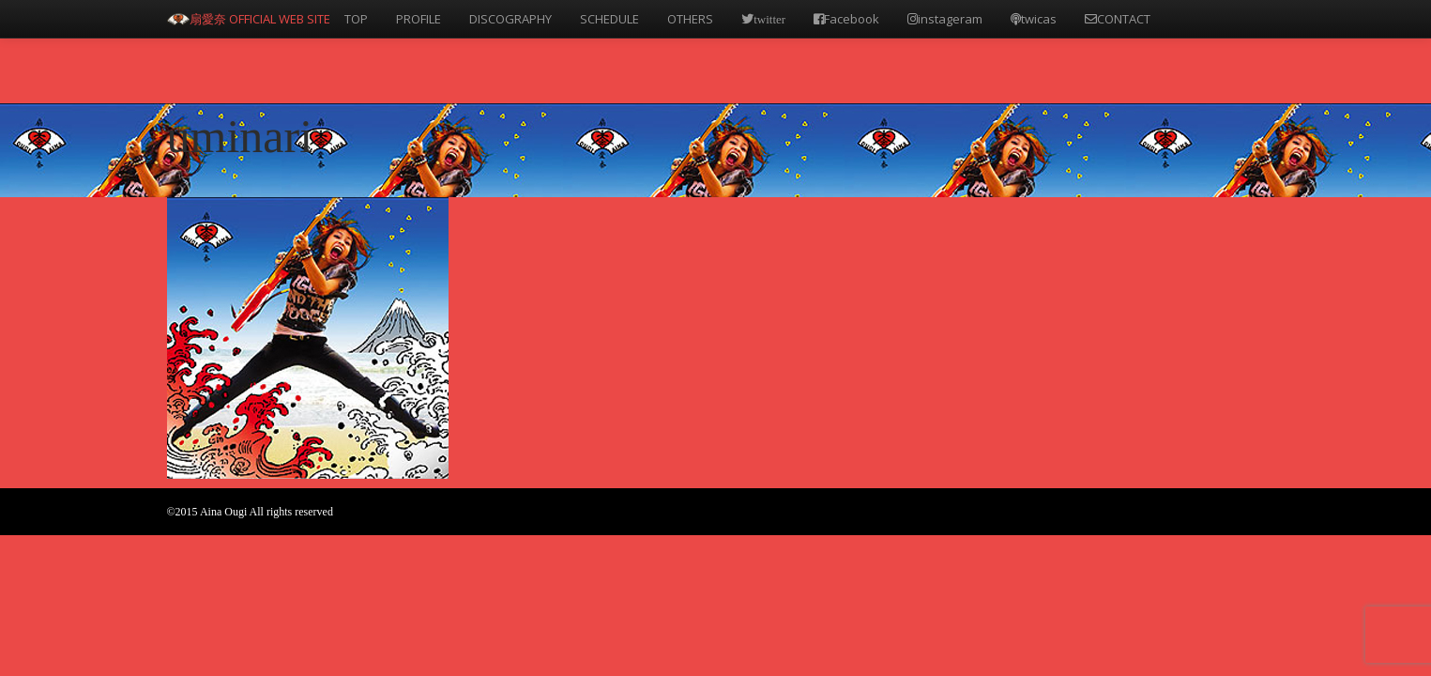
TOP (356, 18)
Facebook (846, 18)
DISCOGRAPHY (510, 18)
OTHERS (690, 18)
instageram (944, 18)
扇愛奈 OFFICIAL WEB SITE (260, 18)
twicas (1034, 18)
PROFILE (418, 18)
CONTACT (1117, 18)
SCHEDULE (609, 18)
